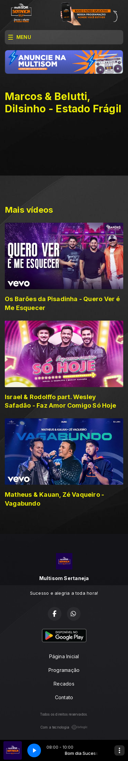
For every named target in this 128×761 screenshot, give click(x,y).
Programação (64, 670)
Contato (64, 697)
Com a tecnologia (64, 727)
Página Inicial (64, 656)
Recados (64, 684)
